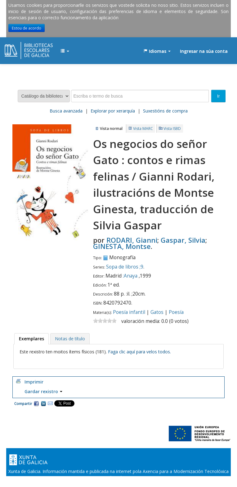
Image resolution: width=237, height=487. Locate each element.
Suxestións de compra (165, 111)
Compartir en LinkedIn (43, 403)
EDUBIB (20, 48)
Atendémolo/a (177, 484)
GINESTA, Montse (122, 246)
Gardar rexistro (43, 391)
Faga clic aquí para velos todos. (139, 352)
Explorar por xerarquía (113, 111)
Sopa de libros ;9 (124, 267)
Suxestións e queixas (137, 484)
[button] (65, 51)
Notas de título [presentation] (70, 339)
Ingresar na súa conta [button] (204, 51)
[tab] (31, 338)
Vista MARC (143, 128)
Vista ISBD (172, 128)
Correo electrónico (50, 403)
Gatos (156, 312)
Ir (218, 96)
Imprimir (34, 382)
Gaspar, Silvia (183, 240)
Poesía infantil (129, 312)
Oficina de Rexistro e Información (77, 484)
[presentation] (31, 338)
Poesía (176, 312)
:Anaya (130, 276)
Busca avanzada (66, 111)
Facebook (36, 403)
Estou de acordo (26, 27)
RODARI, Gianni (131, 240)
